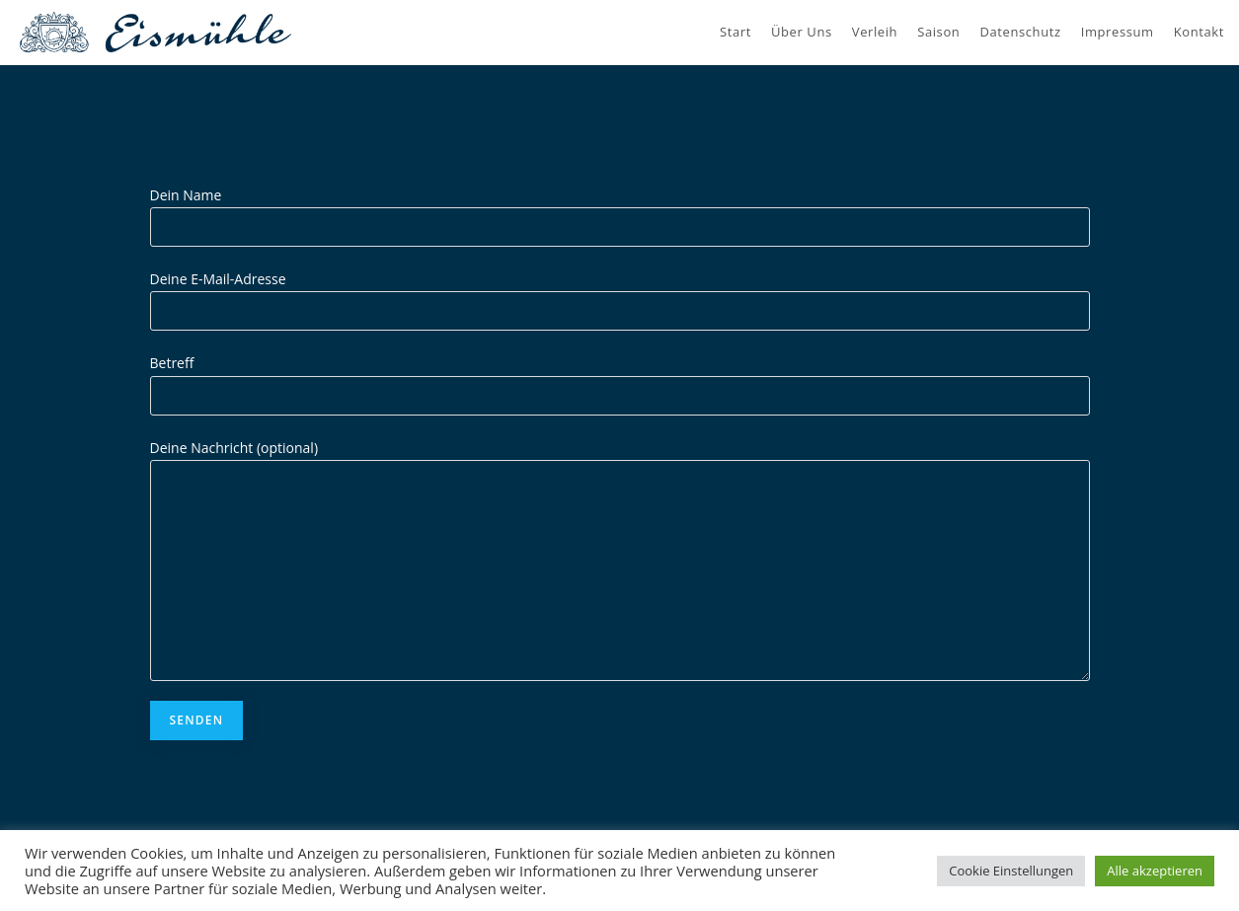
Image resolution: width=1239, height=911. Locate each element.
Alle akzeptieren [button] (1154, 870)
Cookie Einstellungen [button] (1011, 870)
